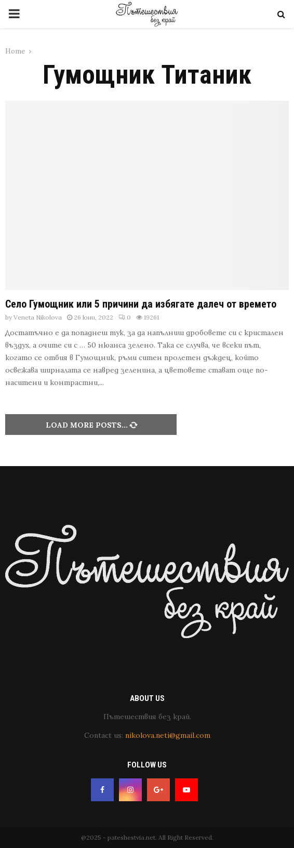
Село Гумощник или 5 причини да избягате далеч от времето (140, 304)
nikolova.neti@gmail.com (167, 735)
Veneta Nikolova (38, 317)
